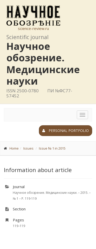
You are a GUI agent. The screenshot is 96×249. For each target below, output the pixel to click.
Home (14, 148)
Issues (28, 148)
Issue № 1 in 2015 (52, 148)
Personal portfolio (65, 130)
